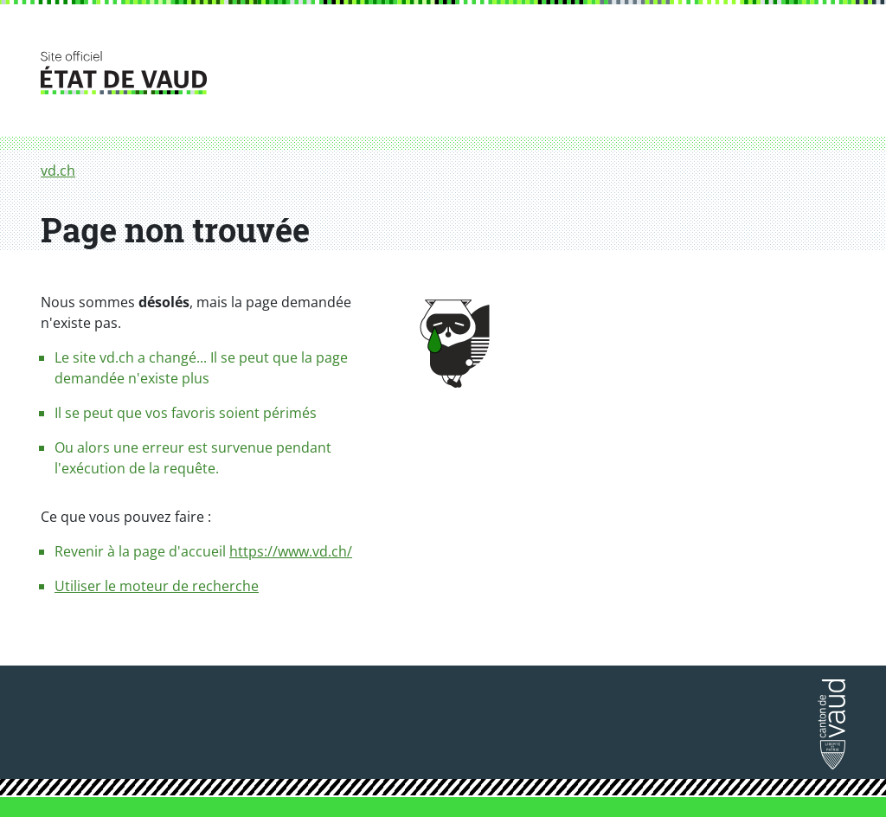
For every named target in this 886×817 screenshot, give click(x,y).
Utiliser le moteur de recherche (157, 585)
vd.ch (58, 170)
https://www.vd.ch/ (290, 551)
